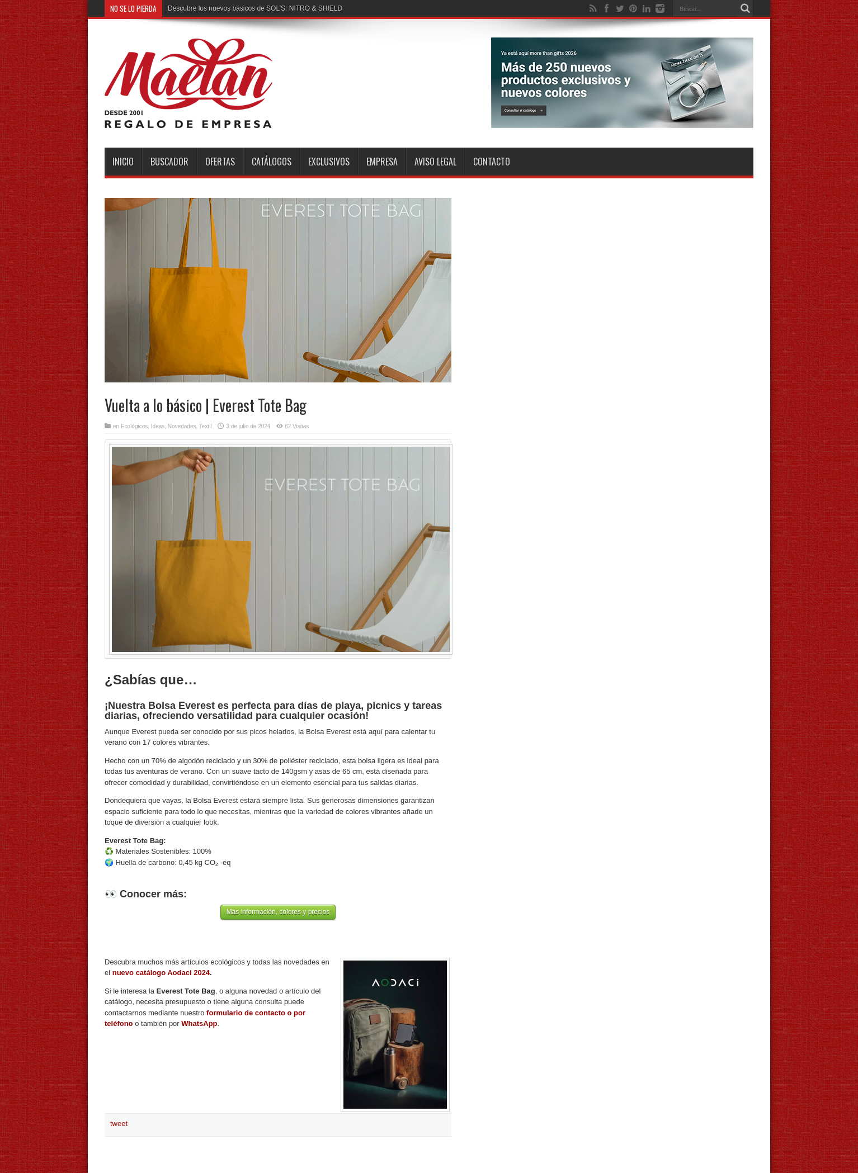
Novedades (182, 426)
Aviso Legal (435, 161)
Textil (205, 426)
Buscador (169, 161)
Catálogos (271, 161)
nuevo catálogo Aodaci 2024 (161, 972)
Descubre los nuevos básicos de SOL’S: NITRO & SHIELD (255, 8)
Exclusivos (329, 161)
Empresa (382, 161)
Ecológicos (134, 426)
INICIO (123, 161)
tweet (119, 1123)
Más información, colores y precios (278, 912)
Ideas (157, 426)
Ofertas (220, 161)
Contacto (491, 161)
